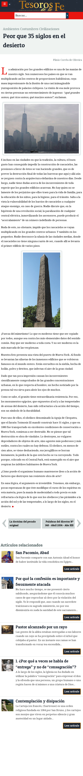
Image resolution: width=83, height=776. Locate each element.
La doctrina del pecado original (23, 523)
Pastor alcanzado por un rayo (41, 626)
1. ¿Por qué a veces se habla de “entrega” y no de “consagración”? (46, 664)
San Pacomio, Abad (32, 552)
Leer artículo (72, 568)
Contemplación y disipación (40, 701)
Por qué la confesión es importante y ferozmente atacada (48, 581)
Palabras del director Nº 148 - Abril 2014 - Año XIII (59, 523)
